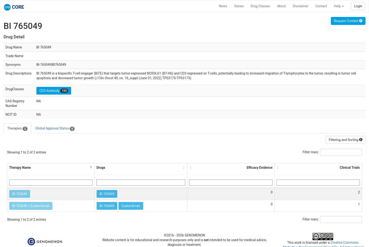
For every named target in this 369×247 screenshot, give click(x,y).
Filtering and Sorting (345, 140)
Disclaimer (300, 6)
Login (358, 6)
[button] (91, 167)
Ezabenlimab (130, 206)
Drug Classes (260, 6)
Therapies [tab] (17, 128)
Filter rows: (311, 152)
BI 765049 (19, 194)
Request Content (348, 21)
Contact (321, 6)
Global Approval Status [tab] (55, 128)
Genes (239, 6)
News (223, 6)
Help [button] (339, 6)
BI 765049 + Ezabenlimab (30, 206)
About (281, 6)
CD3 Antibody (53, 91)
